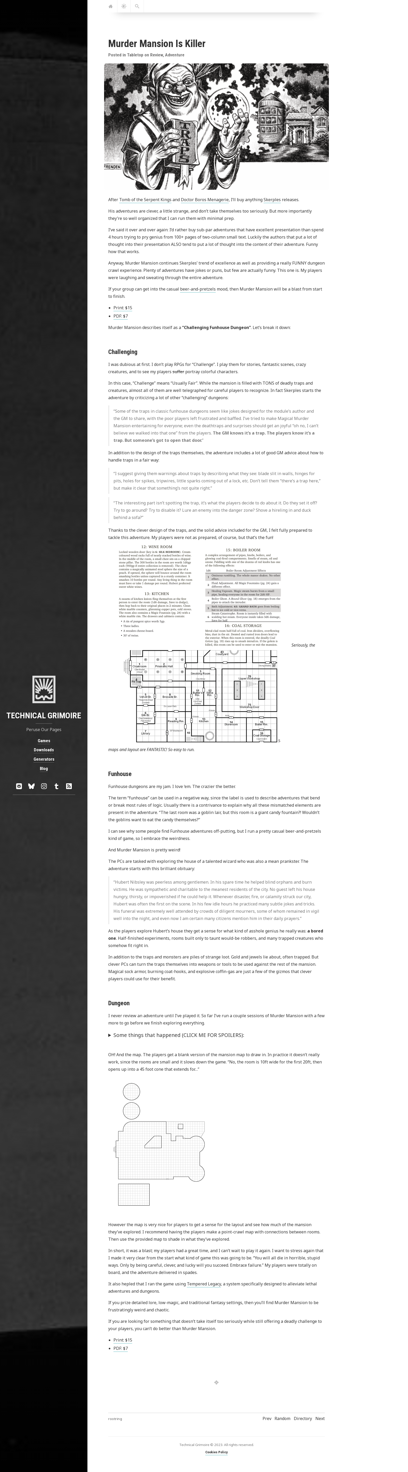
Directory (303, 1418)
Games (43, 740)
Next (320, 1418)
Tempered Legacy (204, 1284)
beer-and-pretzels (198, 289)
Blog (44, 768)
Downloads (44, 749)
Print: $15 (122, 308)
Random (282, 1418)
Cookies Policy (216, 1452)
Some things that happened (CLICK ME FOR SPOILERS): (178, 1035)
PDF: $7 (120, 316)
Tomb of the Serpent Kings (145, 199)
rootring (115, 1418)
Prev (267, 1418)
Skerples (272, 199)
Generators (43, 759)
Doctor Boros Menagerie (205, 199)
